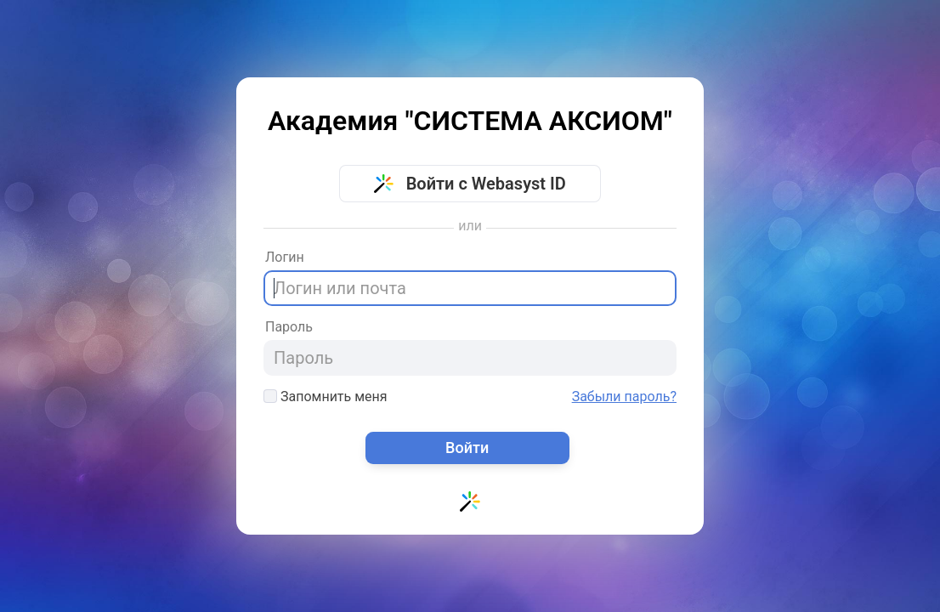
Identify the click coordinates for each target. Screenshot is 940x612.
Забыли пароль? (624, 397)
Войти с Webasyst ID (470, 183)
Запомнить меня (325, 396)
